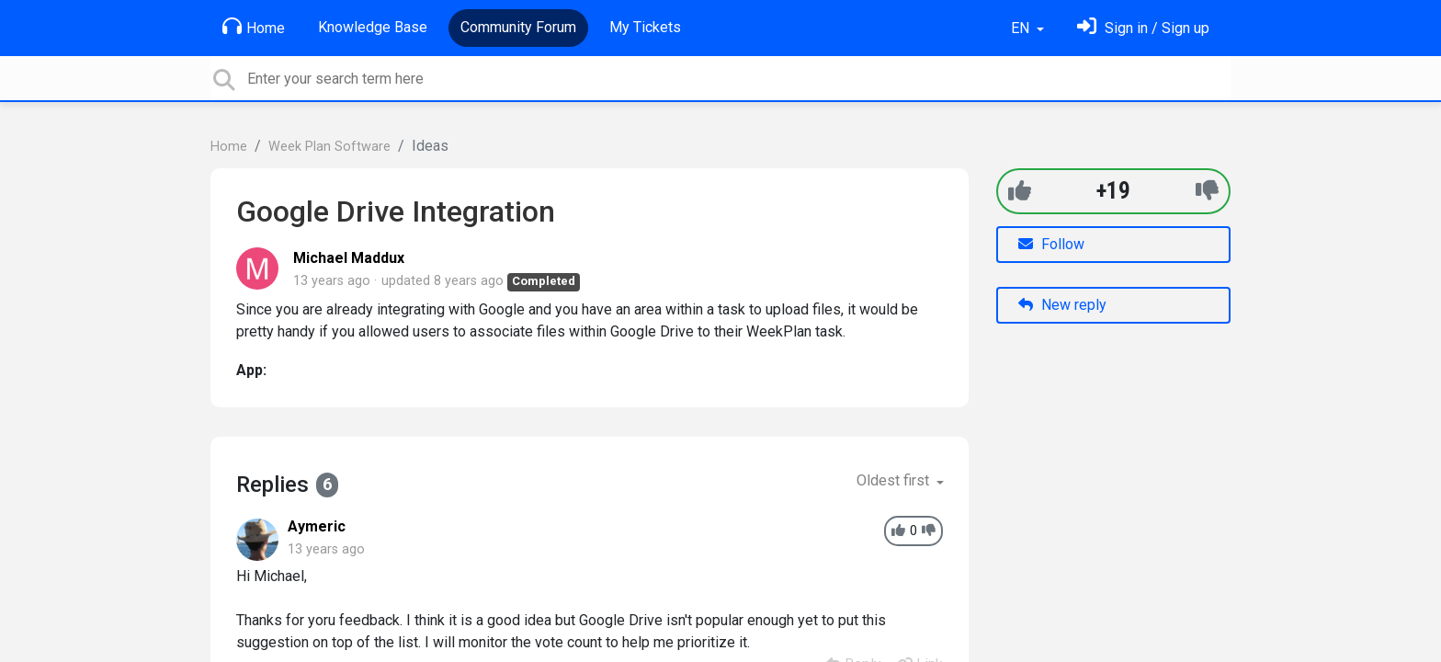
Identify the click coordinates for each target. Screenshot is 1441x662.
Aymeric (317, 526)
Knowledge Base (372, 27)
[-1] (1207, 190)
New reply (1062, 305)
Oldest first (895, 480)
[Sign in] (1143, 28)
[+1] (1019, 190)
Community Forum (518, 27)
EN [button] (1022, 28)
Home (253, 27)
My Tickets (645, 27)
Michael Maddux (348, 258)
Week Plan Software (329, 146)
